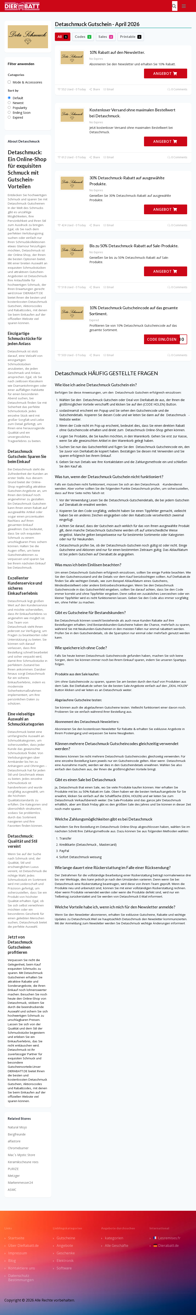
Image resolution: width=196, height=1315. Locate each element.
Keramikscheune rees (23, 1162)
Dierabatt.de (166, 1245)
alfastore (14, 1141)
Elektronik (65, 1260)
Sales (105, 36)
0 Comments (177, 89)
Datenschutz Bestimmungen (21, 1277)
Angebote (65, 1245)
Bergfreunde (17, 1134)
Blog (12, 1260)
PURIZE (13, 1169)
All (63, 36)
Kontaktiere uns (21, 1268)
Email (108, 89)
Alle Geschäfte (116, 1245)
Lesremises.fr (167, 1238)
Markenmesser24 (20, 1182)
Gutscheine (66, 1238)
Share (94, 89)
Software (64, 1268)
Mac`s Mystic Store (21, 1155)
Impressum (17, 1253)
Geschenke (66, 1253)
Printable (130, 36)
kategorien (114, 1238)
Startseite (16, 1238)
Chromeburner (18, 1148)
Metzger (14, 1176)
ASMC (12, 1190)
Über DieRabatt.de (23, 1245)
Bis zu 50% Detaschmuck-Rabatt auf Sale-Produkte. (134, 245)
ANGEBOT (165, 73)
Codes (83, 36)
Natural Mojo (17, 1127)
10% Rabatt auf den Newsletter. (117, 52)
